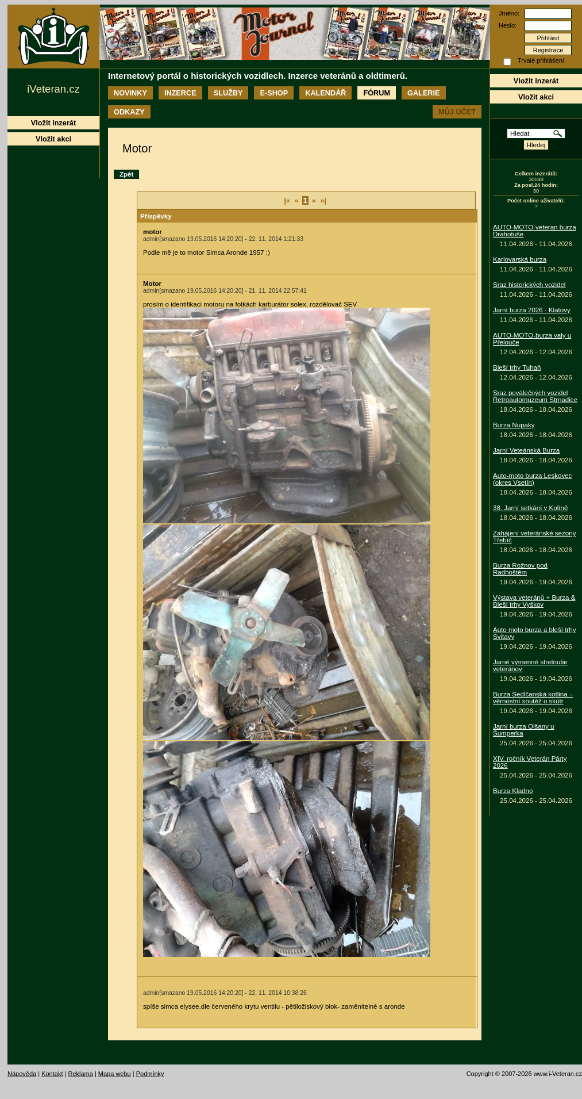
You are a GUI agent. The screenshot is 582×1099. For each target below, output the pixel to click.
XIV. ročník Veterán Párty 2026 (530, 762)
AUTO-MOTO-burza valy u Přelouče (532, 339)
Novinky (130, 93)
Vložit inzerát (536, 80)
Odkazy (129, 112)
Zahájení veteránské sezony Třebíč (534, 536)
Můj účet (457, 112)
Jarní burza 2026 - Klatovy (532, 310)
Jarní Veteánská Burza (526, 450)
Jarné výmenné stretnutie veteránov (530, 665)
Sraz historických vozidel (529, 284)
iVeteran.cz (53, 89)
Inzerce (180, 93)
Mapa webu (114, 1073)
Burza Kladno (513, 790)
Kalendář (325, 93)
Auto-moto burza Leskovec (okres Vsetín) (532, 479)
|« (287, 200)
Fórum (376, 93)
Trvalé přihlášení (541, 60)
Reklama (80, 1073)
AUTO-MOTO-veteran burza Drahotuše (534, 231)
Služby (228, 93)
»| (323, 200)
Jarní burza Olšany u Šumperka (523, 730)
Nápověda (21, 1073)
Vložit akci (536, 97)
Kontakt (52, 1073)
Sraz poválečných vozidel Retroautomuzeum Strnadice (535, 396)
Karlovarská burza (519, 259)
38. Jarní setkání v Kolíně (530, 507)
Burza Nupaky (514, 425)
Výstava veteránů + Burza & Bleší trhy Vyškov (534, 601)
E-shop (274, 93)
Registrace (548, 50)
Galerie (423, 93)
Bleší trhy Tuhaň (517, 367)
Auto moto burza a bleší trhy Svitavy (534, 633)
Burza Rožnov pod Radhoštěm (520, 569)
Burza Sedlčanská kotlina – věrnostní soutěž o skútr (533, 697)
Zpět (126, 174)
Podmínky (150, 1073)
